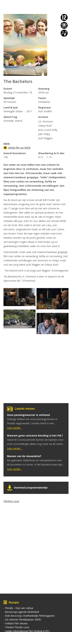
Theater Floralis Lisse (17, 627)
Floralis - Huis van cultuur (19, 608)
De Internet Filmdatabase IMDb (23, 619)
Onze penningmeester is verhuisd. (28, 415)
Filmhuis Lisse (11, 501)
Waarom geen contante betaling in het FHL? (35, 435)
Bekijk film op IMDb (17, 147)
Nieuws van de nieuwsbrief (24, 456)
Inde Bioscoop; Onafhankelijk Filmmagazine (30, 615)
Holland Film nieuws (16, 623)
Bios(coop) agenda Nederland (22, 611)
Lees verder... (14, 427)
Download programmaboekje (31, 487)
